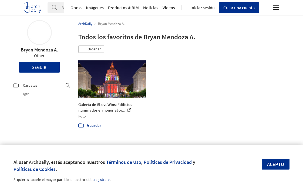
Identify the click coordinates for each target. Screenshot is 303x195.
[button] (91, 49)
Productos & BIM (123, 7)
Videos (169, 7)
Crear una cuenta (239, 7)
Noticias (150, 7)
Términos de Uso (123, 162)
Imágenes (95, 7)
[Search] (63, 7)
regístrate (102, 179)
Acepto (275, 164)
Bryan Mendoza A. (39, 50)
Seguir (39, 67)
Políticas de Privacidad (168, 162)
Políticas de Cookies (35, 169)
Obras (76, 7)
